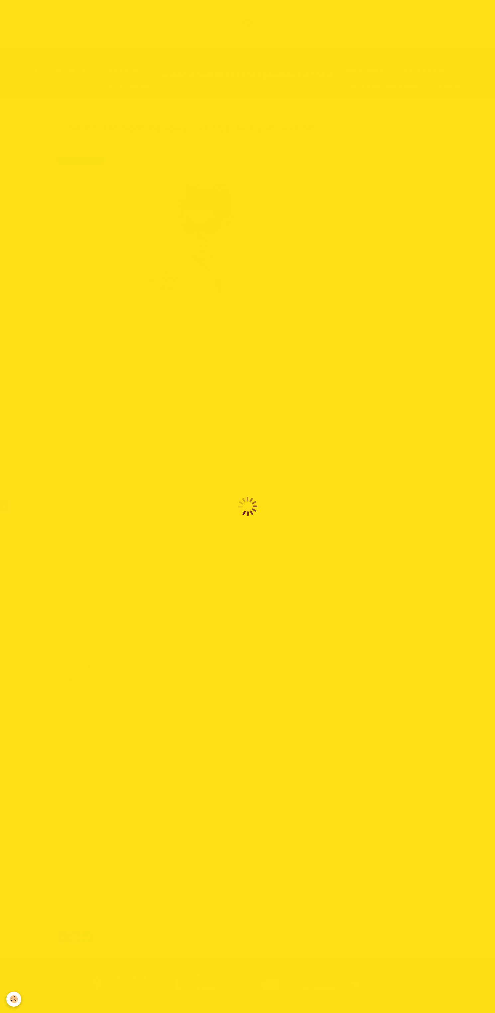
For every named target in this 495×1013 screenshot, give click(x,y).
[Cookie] (14, 999)
